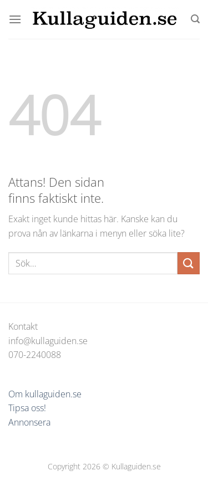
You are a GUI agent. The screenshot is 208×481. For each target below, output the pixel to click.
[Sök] (195, 19)
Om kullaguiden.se (45, 394)
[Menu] (15, 19)
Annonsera (29, 422)
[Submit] (188, 263)
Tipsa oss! (27, 408)
